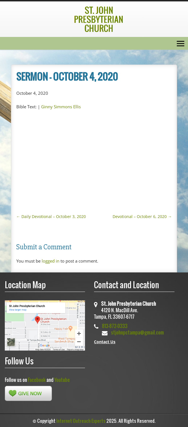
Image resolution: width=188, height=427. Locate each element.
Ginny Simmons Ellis (61, 106)
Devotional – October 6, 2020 (142, 216)
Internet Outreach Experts (81, 420)
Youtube (62, 379)
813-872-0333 (114, 325)
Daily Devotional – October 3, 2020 (51, 216)
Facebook (37, 379)
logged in (50, 261)
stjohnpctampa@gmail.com (137, 332)
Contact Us (104, 341)
